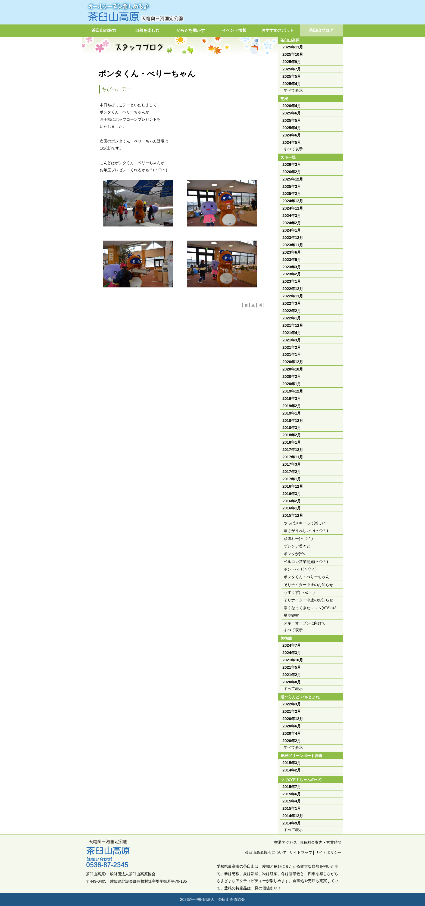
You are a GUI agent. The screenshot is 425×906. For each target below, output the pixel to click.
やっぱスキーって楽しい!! (306, 523)
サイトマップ (300, 852)
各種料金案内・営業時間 (321, 842)
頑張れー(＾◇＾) (298, 538)
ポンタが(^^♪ (295, 554)
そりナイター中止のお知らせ (308, 585)
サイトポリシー (328, 852)
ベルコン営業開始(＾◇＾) (306, 561)
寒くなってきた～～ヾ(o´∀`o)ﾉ (310, 608)
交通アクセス (285, 842)
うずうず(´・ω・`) (299, 592)
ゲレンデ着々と (297, 546)
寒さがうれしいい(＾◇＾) (306, 530)
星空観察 (291, 615)
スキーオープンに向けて (305, 623)
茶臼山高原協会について (266, 852)
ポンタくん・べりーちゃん (306, 577)
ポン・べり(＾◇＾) (300, 569)
